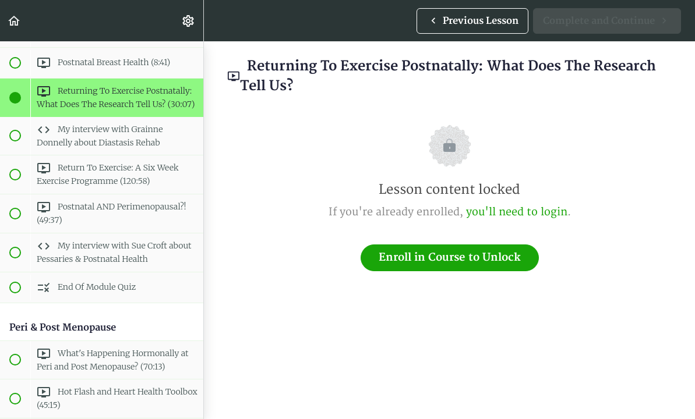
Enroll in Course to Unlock (450, 257)
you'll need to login (516, 212)
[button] (14, 20)
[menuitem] (188, 20)
